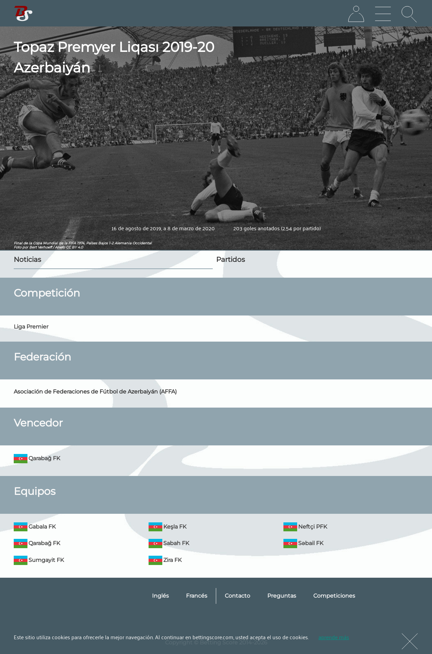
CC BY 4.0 (74, 247)
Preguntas (281, 595)
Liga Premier (31, 326)
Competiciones (334, 595)
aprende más (333, 637)
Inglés (160, 595)
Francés (196, 595)
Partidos (230, 259)
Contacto (237, 595)
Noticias (27, 259)
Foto (17, 247)
